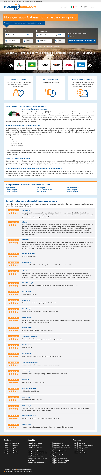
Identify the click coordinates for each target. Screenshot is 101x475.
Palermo (39, 46)
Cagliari (45, 46)
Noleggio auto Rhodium (80, 451)
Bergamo (56, 46)
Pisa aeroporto (41, 191)
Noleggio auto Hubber (79, 453)
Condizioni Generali (10, 469)
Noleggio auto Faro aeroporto (37, 451)
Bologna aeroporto (11, 189)
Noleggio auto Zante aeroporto (59, 459)
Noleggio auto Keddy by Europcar (83, 445)
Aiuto (93, 7)
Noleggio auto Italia (10, 447)
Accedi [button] (64, 7)
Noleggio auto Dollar (79, 443)
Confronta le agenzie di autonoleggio (82, 41)
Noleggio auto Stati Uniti (11, 443)
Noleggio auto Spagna (11, 445)
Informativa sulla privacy (24, 469)
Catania (19, 1)
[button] (74, 7)
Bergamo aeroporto (73, 188)
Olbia (34, 46)
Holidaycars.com (14, 471)
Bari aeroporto (41, 188)
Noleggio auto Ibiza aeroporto (37, 463)
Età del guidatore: (77, 33)
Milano (25, 46)
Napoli (50, 46)
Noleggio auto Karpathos (58, 463)
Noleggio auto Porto (56, 443)
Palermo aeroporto (12, 191)
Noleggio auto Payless (80, 449)
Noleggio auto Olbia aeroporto (59, 445)
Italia (13, 1)
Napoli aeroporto (72, 189)
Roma (20, 46)
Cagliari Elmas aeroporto (44, 189)
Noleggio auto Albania (11, 453)
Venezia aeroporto (73, 191)
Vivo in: (71, 36)
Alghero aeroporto (11, 188)
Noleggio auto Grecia (10, 449)
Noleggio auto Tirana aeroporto (60, 461)
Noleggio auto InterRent (80, 447)
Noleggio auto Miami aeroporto (37, 453)
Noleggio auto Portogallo (11, 451)
